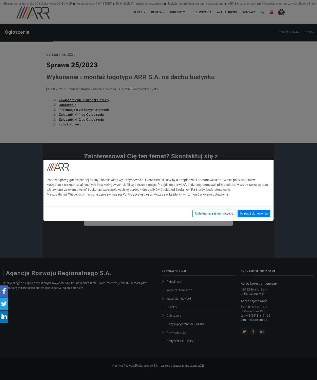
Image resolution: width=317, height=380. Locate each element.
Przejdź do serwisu (254, 213)
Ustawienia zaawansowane (214, 213)
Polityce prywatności (137, 194)
